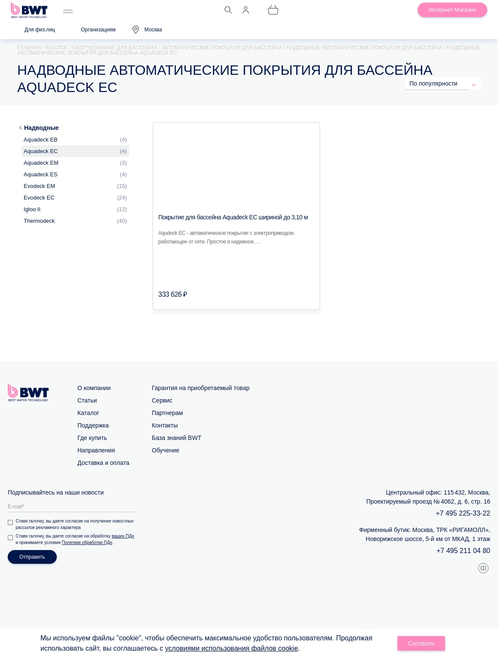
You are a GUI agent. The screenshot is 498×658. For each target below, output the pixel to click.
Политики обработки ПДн (87, 542)
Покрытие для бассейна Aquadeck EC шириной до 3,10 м (233, 217)
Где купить (92, 437)
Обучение (165, 450)
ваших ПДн (124, 536)
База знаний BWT (176, 437)
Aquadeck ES (41, 174)
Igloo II (32, 209)
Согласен (421, 643)
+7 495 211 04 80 (463, 550)
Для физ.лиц (40, 30)
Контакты (165, 425)
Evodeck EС (39, 197)
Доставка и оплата (103, 462)
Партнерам (167, 412)
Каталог (88, 412)
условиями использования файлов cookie (231, 648)
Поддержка (93, 425)
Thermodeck (39, 221)
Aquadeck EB (41, 139)
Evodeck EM (39, 186)
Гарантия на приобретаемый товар (200, 387)
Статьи (87, 400)
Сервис (162, 400)
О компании (94, 387)
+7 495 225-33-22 (463, 513)
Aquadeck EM (41, 163)
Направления (96, 450)
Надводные (41, 127)
